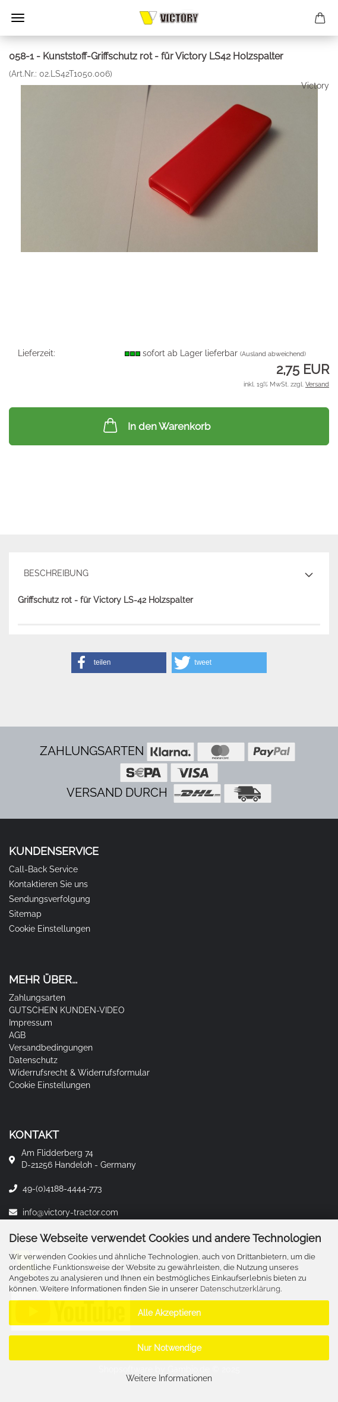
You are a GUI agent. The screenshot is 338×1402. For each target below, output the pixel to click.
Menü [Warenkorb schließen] (17, 17)
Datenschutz (33, 1060)
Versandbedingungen (51, 1047)
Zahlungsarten (37, 997)
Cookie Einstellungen (49, 928)
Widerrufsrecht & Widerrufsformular (79, 1072)
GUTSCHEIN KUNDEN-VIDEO (67, 1010)
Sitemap (25, 914)
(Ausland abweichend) (273, 354)
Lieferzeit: (36, 353)
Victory (315, 85)
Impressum (30, 1022)
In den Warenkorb (155, 425)
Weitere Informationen (169, 1378)
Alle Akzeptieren (169, 1313)
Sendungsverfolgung (49, 899)
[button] (118, 662)
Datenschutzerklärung (240, 1288)
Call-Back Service (43, 869)
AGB (17, 1035)
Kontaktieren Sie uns (48, 884)
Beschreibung (56, 573)
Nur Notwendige (169, 1348)
